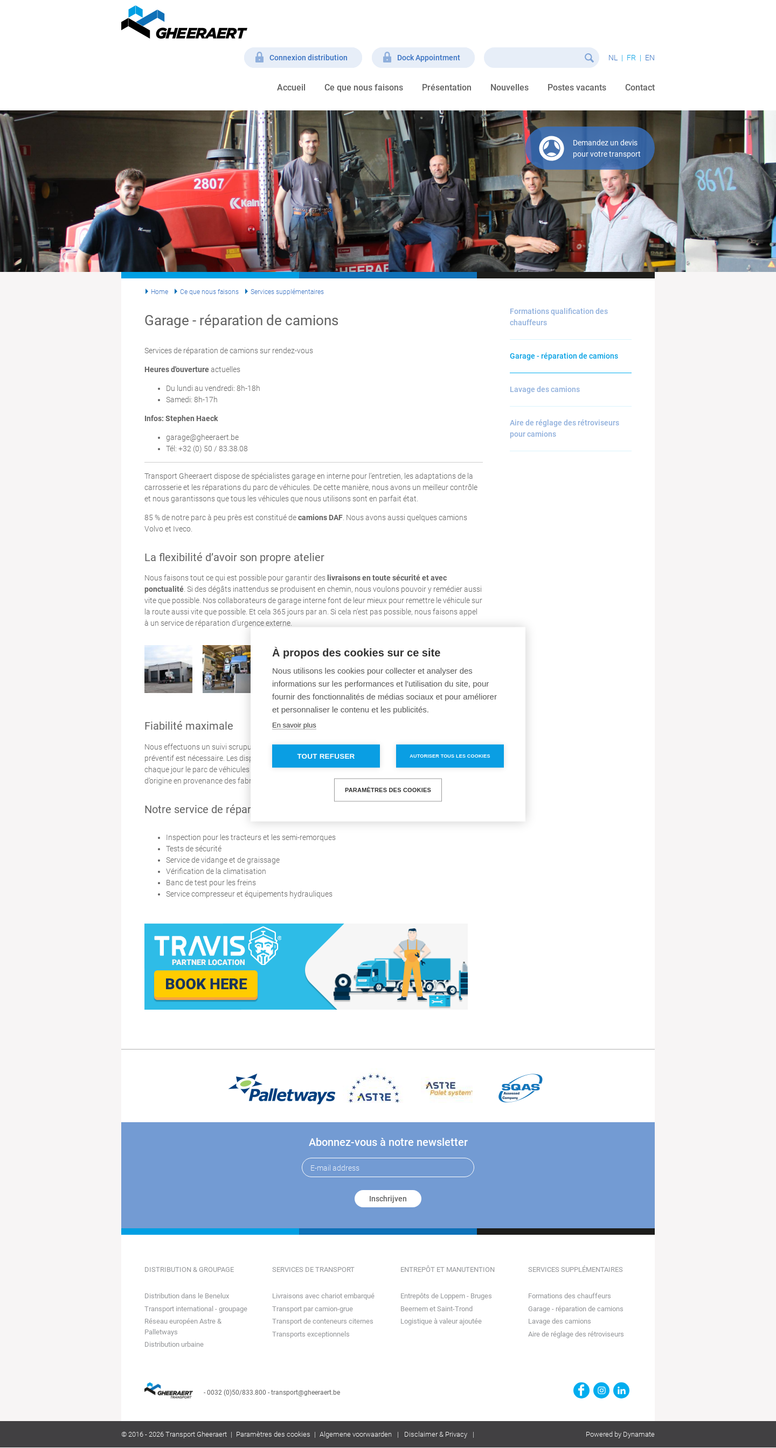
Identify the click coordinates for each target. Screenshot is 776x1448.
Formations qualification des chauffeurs (559, 317)
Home (159, 292)
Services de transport (313, 1269)
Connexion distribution (308, 57)
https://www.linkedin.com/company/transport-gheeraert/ (621, 1390)
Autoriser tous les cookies (450, 755)
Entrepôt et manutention (447, 1269)
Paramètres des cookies (273, 1434)
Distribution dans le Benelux (186, 1296)
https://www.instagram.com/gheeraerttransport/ (601, 1390)
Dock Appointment (428, 57)
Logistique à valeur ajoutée (441, 1321)
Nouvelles (509, 87)
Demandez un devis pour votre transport (607, 148)
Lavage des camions (545, 389)
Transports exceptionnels (311, 1334)
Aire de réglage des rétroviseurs (576, 1334)
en (650, 57)
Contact (640, 87)
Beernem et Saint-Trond (436, 1309)
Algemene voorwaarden (356, 1434)
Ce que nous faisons (363, 87)
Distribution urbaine (174, 1344)
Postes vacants (577, 87)
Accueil (291, 87)
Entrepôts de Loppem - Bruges (446, 1296)
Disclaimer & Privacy (435, 1434)
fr (631, 57)
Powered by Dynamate (620, 1434)
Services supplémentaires (287, 292)
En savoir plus (294, 724)
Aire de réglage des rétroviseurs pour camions (564, 428)
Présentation (447, 87)
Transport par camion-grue (312, 1309)
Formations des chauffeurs (569, 1296)
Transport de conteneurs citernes (322, 1321)
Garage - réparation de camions (564, 356)
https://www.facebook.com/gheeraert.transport (581, 1390)
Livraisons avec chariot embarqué (323, 1296)
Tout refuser (326, 756)
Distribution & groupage (189, 1269)
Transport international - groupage (195, 1309)
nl (613, 57)
